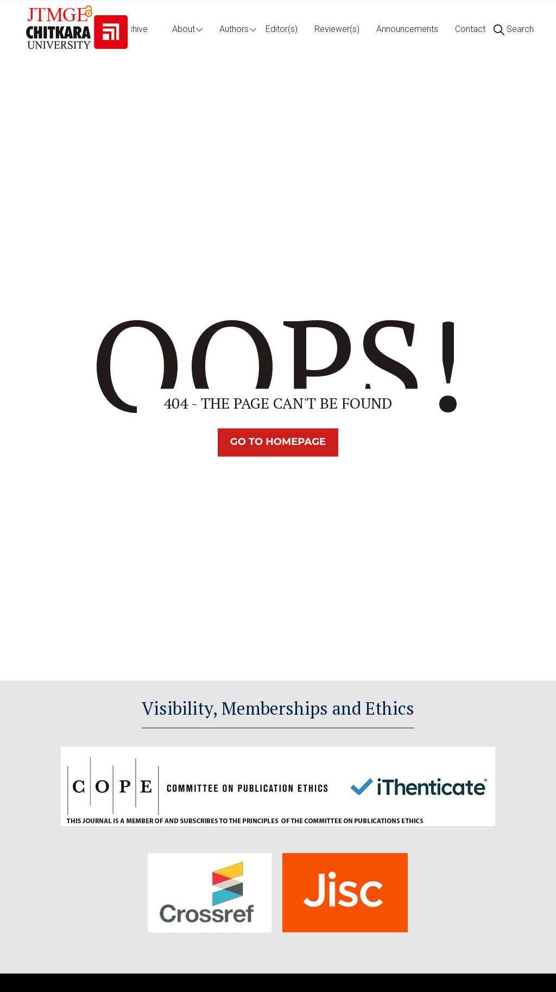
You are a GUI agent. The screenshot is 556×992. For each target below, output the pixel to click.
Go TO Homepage (278, 442)
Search (514, 29)
